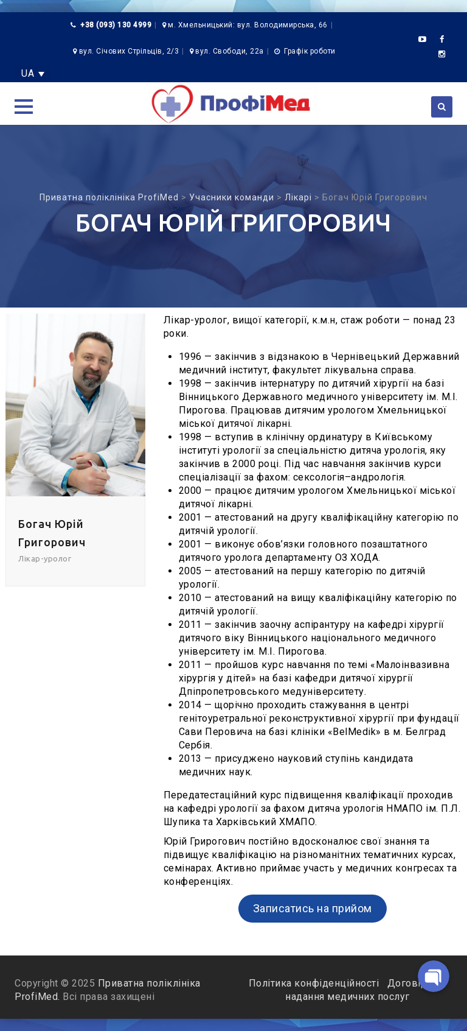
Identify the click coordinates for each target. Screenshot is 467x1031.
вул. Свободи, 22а (229, 51)
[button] (24, 106)
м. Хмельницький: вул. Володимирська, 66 (248, 25)
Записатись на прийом (312, 908)
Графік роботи (310, 51)
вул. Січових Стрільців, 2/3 (129, 51)
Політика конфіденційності (315, 983)
